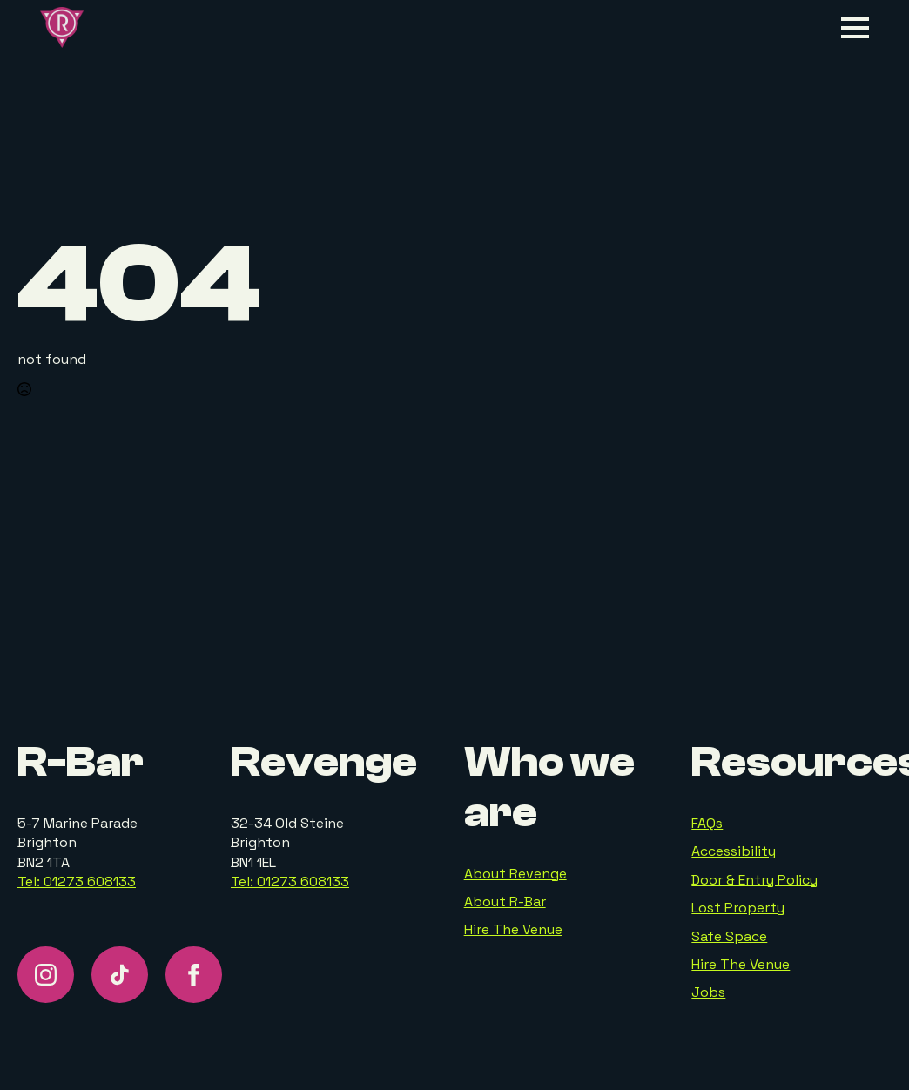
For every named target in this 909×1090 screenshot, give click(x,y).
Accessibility (733, 851)
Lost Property (737, 907)
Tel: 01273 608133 (76, 881)
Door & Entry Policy (754, 880)
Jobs (708, 992)
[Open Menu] (855, 28)
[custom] (119, 974)
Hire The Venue (513, 929)
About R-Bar (505, 901)
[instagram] (45, 974)
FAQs (707, 823)
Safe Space (729, 936)
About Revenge (515, 874)
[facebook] (193, 974)
